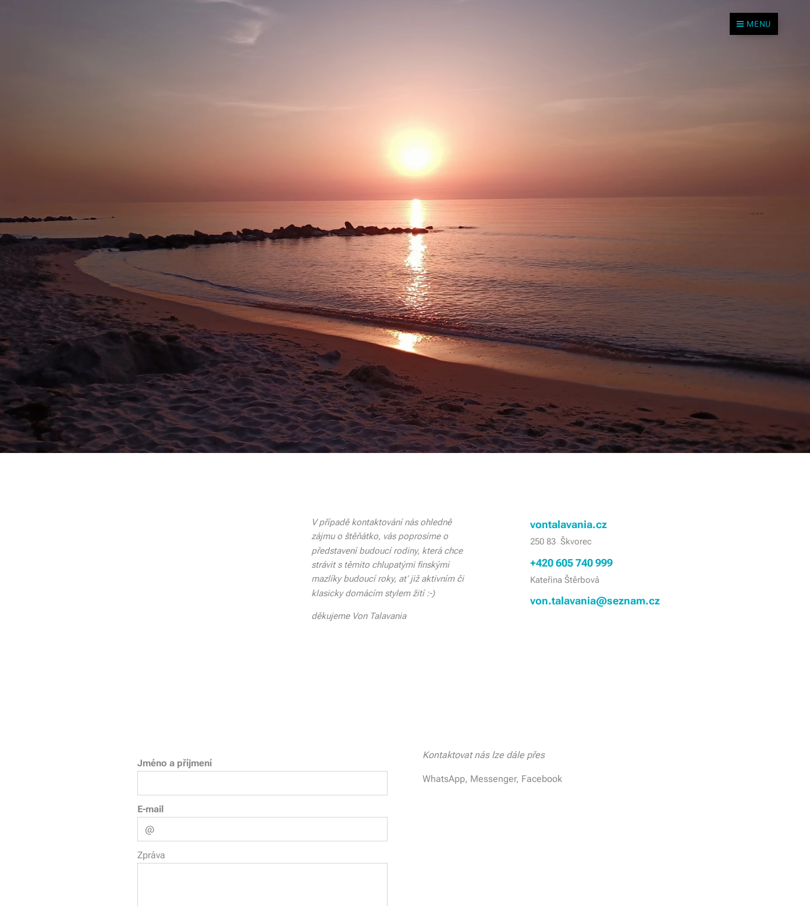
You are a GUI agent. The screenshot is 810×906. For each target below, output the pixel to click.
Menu (754, 24)
